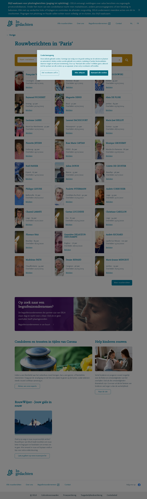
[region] (74, 65)
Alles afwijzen (80, 73)
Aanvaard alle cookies (99, 73)
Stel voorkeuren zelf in (50, 73)
